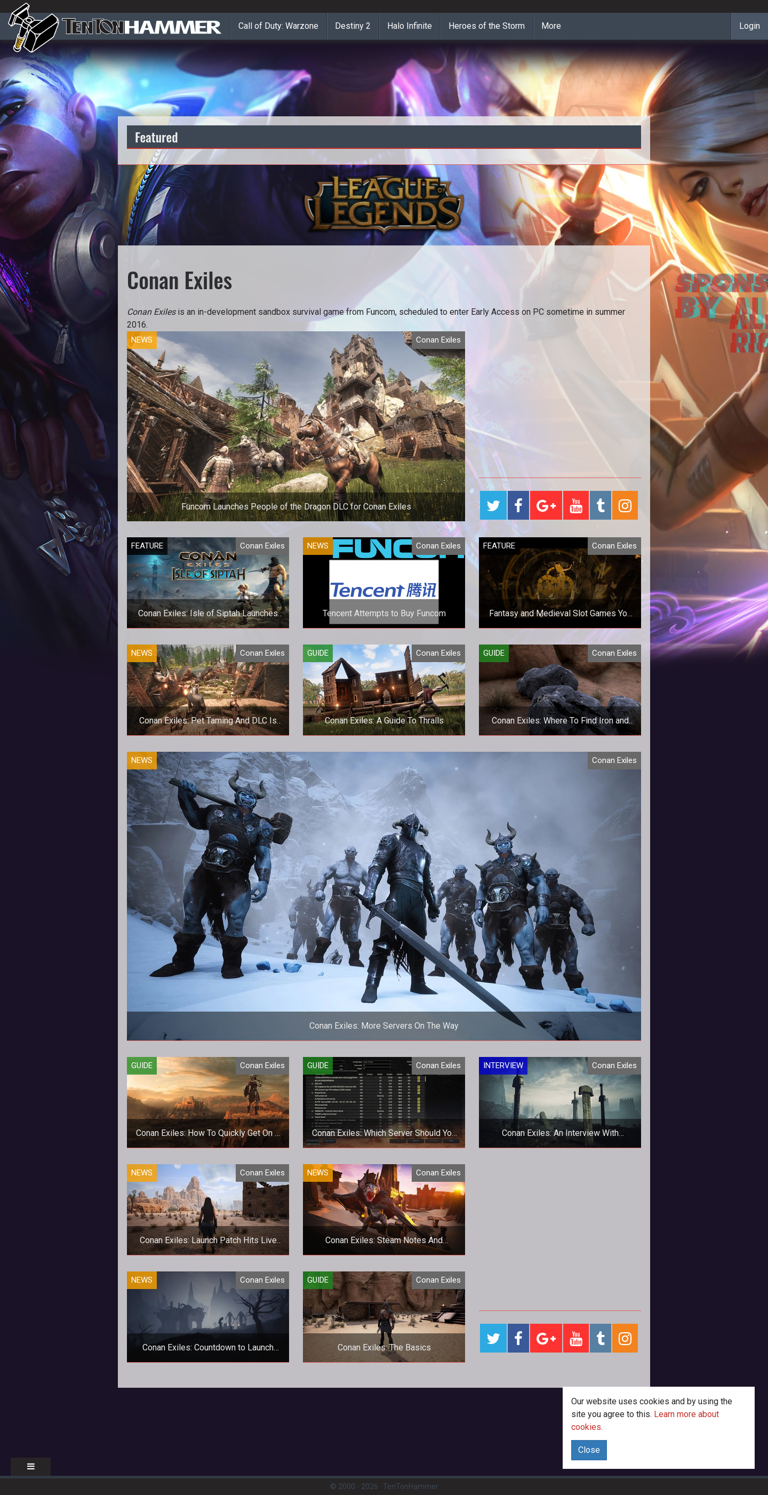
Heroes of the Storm (487, 26)
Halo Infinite (409, 26)
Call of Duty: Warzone (278, 26)
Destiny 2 (353, 26)
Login (749, 26)
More (551, 26)
